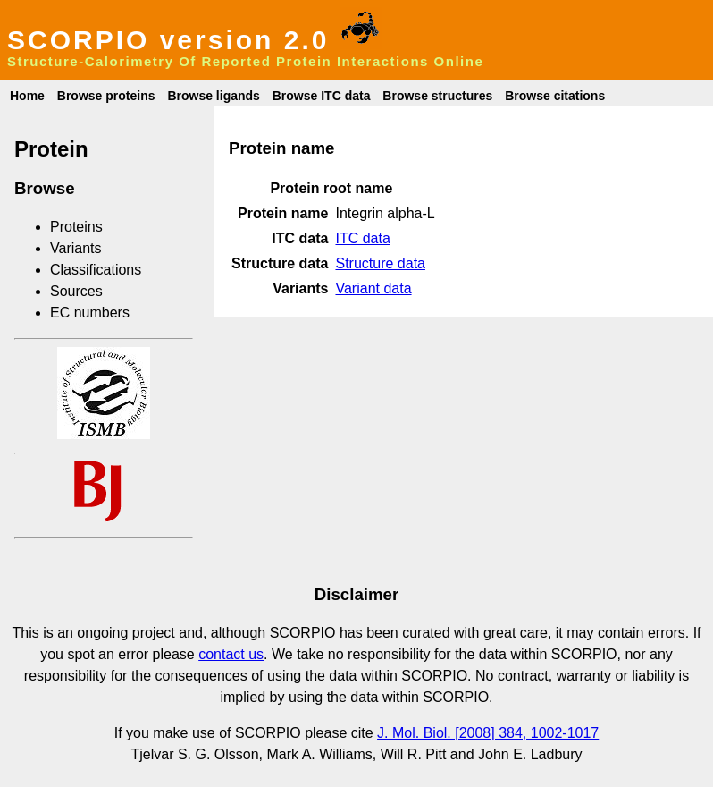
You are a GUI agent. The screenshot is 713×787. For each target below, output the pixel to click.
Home (27, 96)
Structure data (380, 263)
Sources (76, 291)
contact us (231, 654)
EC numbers (90, 312)
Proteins (76, 226)
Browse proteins (106, 96)
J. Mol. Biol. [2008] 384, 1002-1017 (488, 732)
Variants (76, 248)
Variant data (373, 288)
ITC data (362, 238)
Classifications (95, 269)
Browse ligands (213, 96)
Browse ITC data (322, 96)
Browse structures (437, 96)
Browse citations (555, 96)
